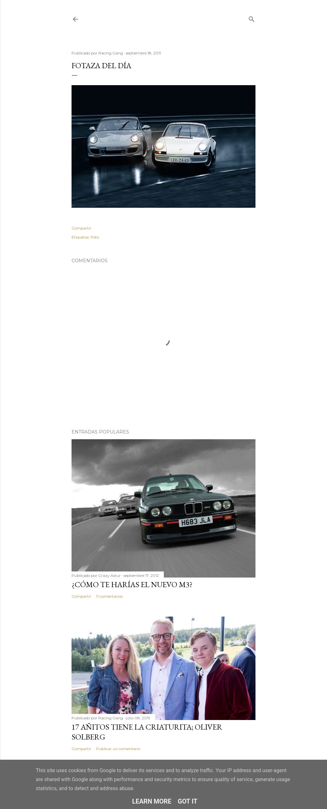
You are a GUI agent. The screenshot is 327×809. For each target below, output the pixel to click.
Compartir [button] (81, 228)
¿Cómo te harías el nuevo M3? (132, 584)
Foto (95, 237)
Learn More (151, 801)
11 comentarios (109, 596)
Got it (188, 801)
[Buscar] (251, 18)
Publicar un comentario (118, 748)
